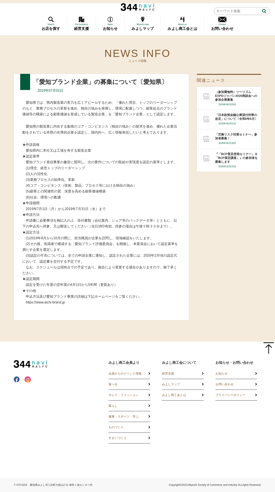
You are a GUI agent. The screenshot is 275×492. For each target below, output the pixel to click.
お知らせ (221, 373)
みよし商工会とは (174, 395)
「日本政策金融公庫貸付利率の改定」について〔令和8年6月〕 (236, 116)
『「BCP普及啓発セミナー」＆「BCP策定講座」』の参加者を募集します (236, 157)
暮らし (113, 405)
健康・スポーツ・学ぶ (123, 416)
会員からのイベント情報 (125, 373)
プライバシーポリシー (230, 395)
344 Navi (137, 7)
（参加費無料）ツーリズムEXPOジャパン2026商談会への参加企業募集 (236, 95)
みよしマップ (171, 384)
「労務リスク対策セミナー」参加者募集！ (236, 136)
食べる (113, 384)
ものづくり (116, 427)
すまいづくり (117, 438)
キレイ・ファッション (123, 395)
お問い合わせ (224, 384)
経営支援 (168, 373)
